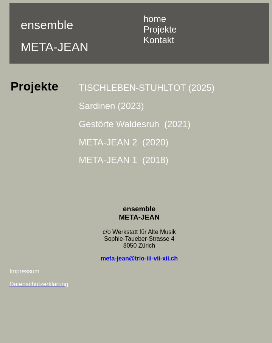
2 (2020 (148, 142)
